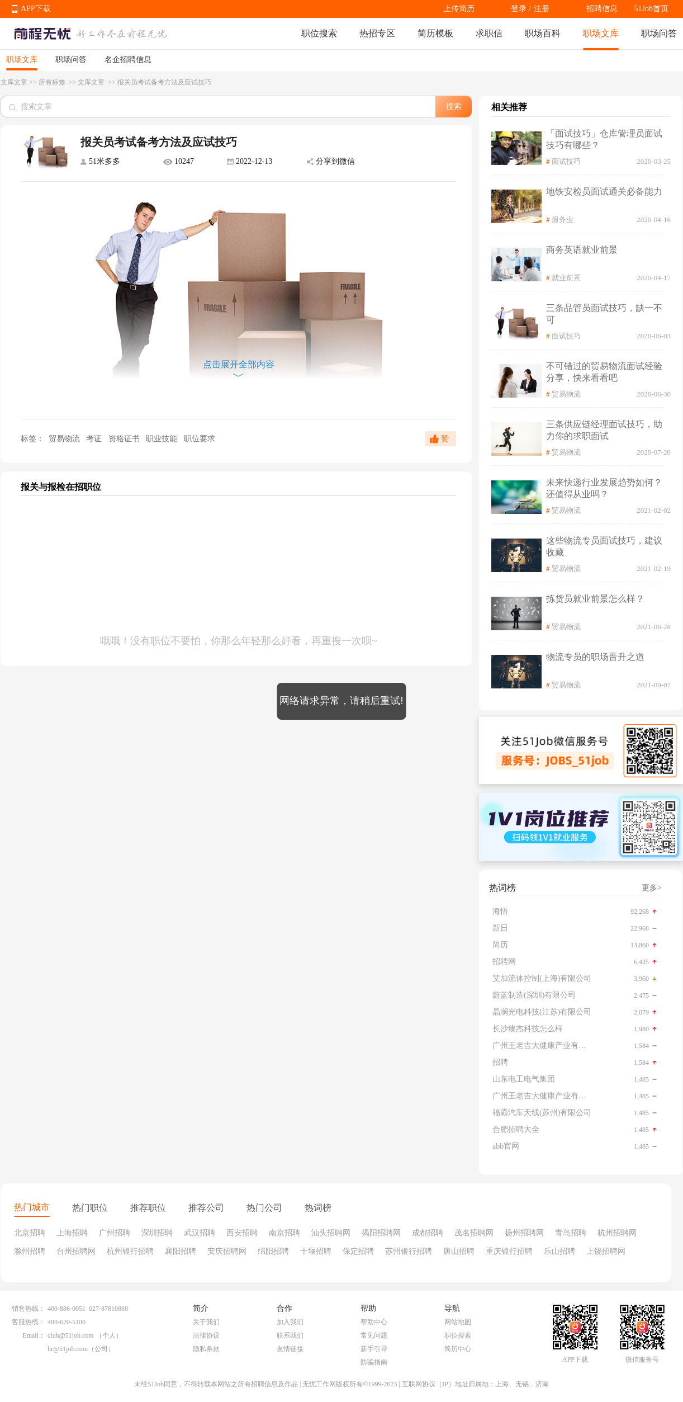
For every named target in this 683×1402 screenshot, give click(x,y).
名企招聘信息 (128, 59)
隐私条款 (206, 1349)
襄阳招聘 (180, 1251)
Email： (33, 1335)
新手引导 (374, 1349)
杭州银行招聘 (130, 1251)
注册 (541, 8)
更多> (652, 888)
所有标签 (53, 82)
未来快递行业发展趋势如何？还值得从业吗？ (604, 488)
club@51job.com (71, 1335)
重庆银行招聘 (509, 1251)
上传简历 (459, 8)
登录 (519, 8)
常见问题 (374, 1335)
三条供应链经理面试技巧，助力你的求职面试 (604, 430)
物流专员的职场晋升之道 (595, 657)
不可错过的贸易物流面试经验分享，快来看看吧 (604, 372)
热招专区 (377, 33)
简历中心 (457, 1349)
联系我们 (290, 1335)
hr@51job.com (68, 1349)
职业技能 (162, 439)
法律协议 (206, 1335)
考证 (95, 439)
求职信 (489, 33)
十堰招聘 (315, 1251)
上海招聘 (72, 1233)
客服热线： (28, 1322)
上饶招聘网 (605, 1251)
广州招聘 (114, 1233)
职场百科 (543, 33)
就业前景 (566, 277)
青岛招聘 (570, 1233)
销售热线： (28, 1309)
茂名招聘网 (474, 1233)
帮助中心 (374, 1322)
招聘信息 (602, 8)
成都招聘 (427, 1233)
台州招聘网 (76, 1251)
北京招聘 (29, 1233)
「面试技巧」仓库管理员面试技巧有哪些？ (604, 139)
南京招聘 (284, 1233)
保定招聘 (358, 1251)
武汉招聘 (199, 1233)
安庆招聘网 (226, 1251)
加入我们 (290, 1322)
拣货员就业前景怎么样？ (595, 598)
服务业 (562, 219)
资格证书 (125, 439)
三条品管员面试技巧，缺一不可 (604, 313)
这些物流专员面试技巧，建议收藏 (604, 546)
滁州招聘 (29, 1251)
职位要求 (199, 439)
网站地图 (457, 1322)
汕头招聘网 (330, 1233)
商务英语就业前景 (582, 249)
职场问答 (659, 33)
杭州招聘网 (617, 1233)
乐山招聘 (559, 1251)
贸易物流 (64, 439)
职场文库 (601, 33)
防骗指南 (374, 1362)
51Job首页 (651, 8)
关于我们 (206, 1322)
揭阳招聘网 (381, 1233)
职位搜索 (319, 33)
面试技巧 (566, 161)
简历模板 (435, 33)
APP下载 (36, 8)
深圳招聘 (157, 1233)
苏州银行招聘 (408, 1251)
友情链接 (290, 1349)
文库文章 (14, 82)
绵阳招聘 (273, 1251)
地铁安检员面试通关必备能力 (604, 191)
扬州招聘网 (524, 1233)
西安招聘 (242, 1233)
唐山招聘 (459, 1251)
